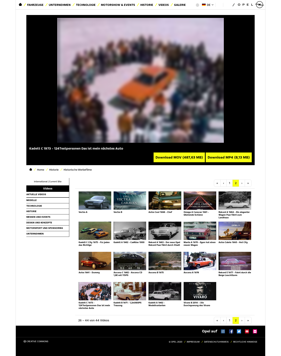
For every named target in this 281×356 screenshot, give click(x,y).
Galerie (180, 5)
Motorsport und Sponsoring (44, 228)
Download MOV (179, 157)
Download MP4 (229, 157)
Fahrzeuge (35, 5)
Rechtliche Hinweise (245, 341)
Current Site (55, 181)
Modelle (31, 200)
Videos (163, 5)
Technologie (86, 5)
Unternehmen (60, 5)
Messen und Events (38, 217)
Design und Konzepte (39, 222)
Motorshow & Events (118, 5)
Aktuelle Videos (36, 194)
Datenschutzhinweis (216, 341)
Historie (146, 5)
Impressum (193, 341)
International (40, 181)
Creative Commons (36, 341)
